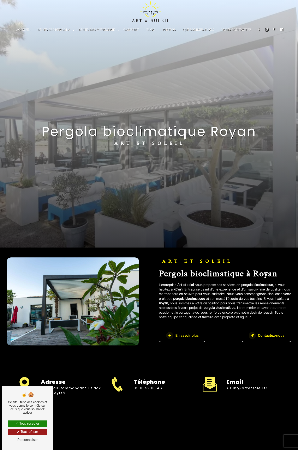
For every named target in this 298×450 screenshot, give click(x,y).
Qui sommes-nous (198, 29)
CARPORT (131, 29)
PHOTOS (169, 29)
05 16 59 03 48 (148, 391)
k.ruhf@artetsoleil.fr (247, 384)
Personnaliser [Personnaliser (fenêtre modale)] (27, 440)
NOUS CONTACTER (236, 29)
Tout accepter (27, 423)
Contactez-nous (264, 335)
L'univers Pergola (53, 29)
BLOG (150, 29)
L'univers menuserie (97, 29)
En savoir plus (184, 335)
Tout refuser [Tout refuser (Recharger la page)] (27, 431)
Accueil (23, 29)
